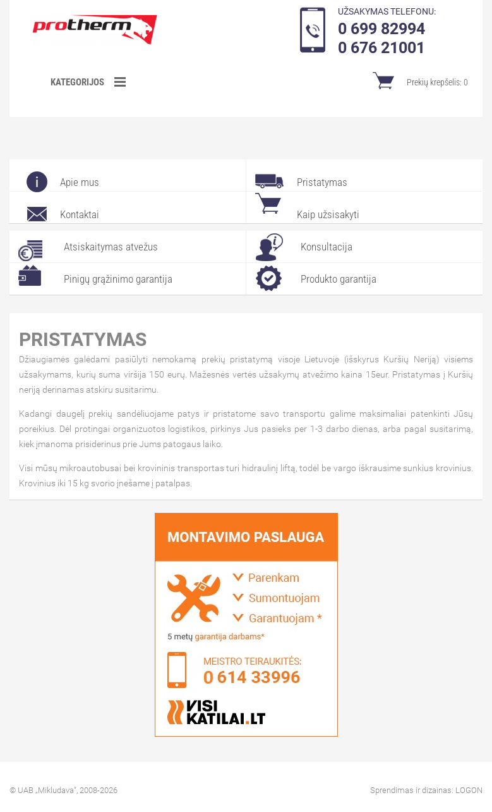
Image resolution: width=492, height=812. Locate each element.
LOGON (469, 790)
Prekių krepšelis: (437, 82)
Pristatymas (322, 182)
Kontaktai (79, 214)
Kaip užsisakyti (328, 214)
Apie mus (79, 182)
